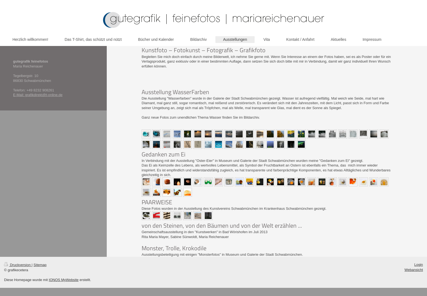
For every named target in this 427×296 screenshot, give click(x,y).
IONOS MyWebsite (64, 280)
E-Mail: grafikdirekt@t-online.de (38, 95)
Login (418, 265)
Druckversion (18, 265)
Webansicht (413, 270)
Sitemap (40, 265)
